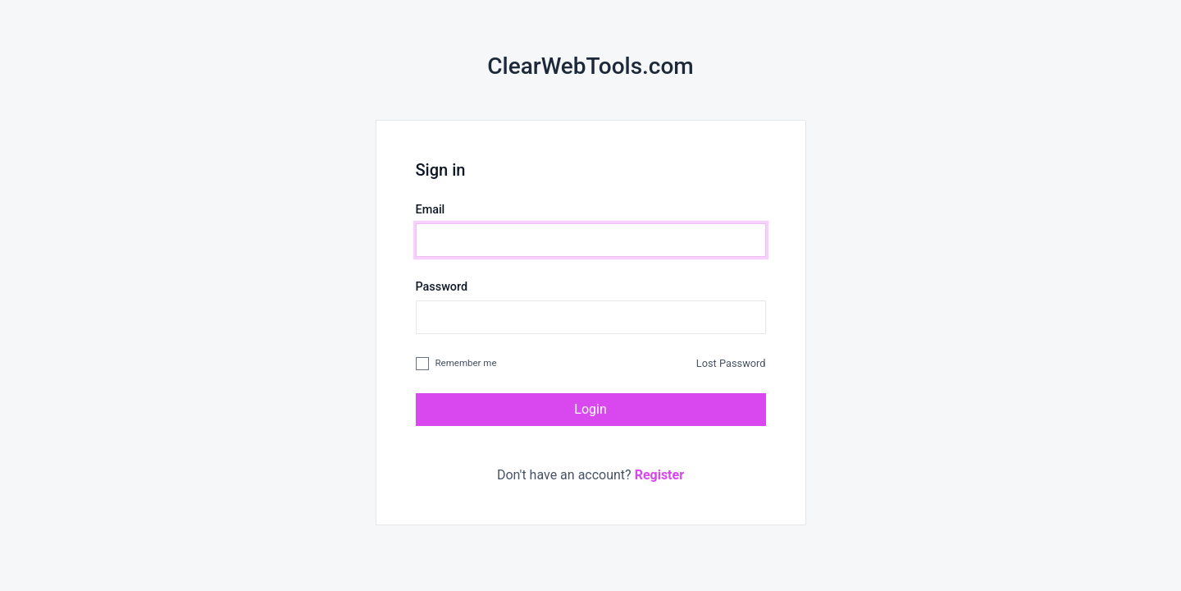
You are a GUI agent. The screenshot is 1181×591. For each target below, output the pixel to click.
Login (590, 409)
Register (659, 475)
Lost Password (731, 363)
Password (442, 287)
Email (430, 210)
